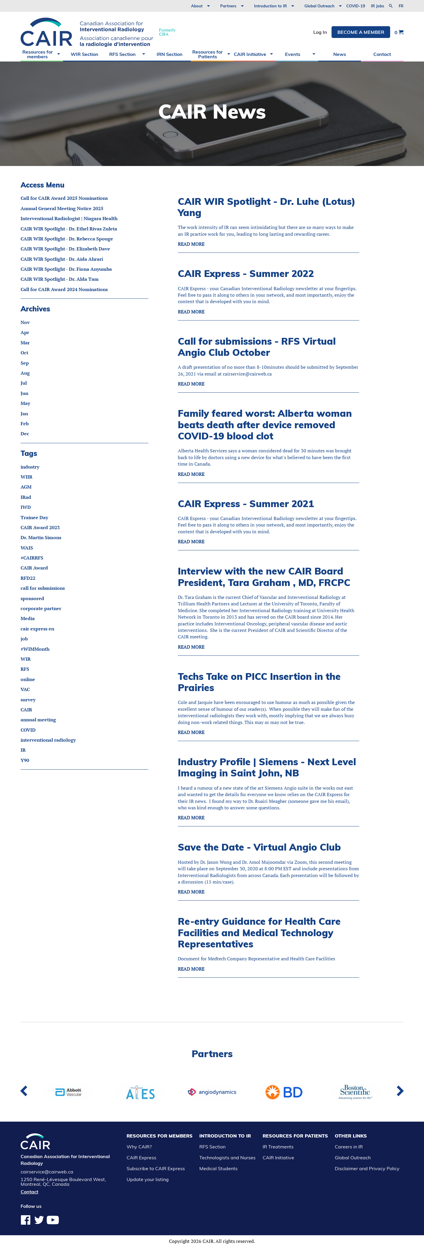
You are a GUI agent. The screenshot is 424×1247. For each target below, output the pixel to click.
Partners (228, 6)
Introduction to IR (270, 6)
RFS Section (122, 54)
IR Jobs (377, 6)
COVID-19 (355, 6)
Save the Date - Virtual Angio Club (259, 847)
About (197, 6)
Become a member (360, 32)
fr (401, 6)
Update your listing (148, 1179)
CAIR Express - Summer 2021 (246, 503)
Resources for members (37, 54)
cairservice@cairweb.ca (47, 1171)
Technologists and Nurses (227, 1157)
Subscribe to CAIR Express (156, 1168)
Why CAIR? (139, 1147)
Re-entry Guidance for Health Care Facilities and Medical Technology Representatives (259, 932)
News (339, 54)
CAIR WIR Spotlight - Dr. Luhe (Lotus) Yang (266, 206)
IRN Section (170, 54)
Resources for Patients (207, 54)
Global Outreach (319, 6)
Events (292, 54)
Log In (320, 32)
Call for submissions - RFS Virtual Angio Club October (257, 346)
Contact (382, 54)
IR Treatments (278, 1147)
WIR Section (84, 54)
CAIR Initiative (250, 54)
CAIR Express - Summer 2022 (246, 273)
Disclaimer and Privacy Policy (367, 1168)
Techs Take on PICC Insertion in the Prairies (259, 681)
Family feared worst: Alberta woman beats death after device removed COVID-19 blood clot (265, 424)
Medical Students (218, 1168)
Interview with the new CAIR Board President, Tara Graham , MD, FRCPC (264, 576)
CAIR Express (141, 1157)
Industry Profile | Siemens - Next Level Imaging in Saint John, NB (267, 767)
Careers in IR (349, 1147)
